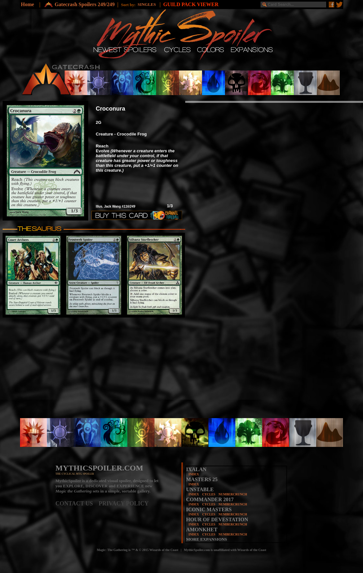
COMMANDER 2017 (210, 499)
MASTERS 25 (202, 479)
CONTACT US (77, 503)
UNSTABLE (200, 489)
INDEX (193, 474)
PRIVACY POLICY (124, 503)
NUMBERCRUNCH (233, 494)
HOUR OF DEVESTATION (217, 519)
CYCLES (208, 494)
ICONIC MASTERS (209, 509)
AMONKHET (202, 529)
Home (27, 4)
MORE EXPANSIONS (206, 539)
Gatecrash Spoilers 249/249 (85, 4)
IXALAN (196, 469)
